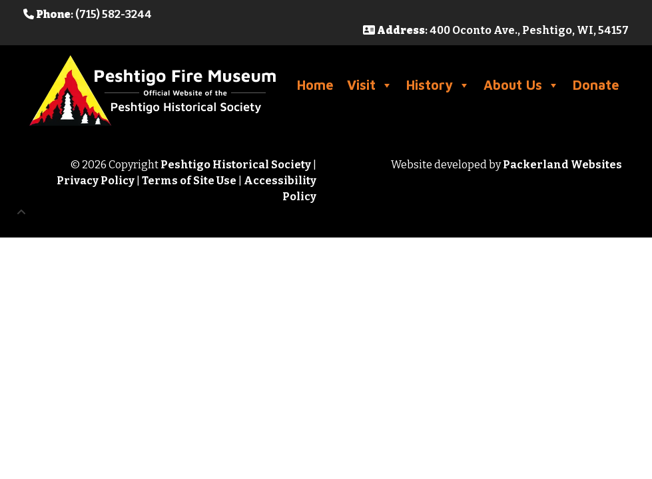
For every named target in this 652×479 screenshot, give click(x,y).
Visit (370, 85)
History (438, 85)
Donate (596, 84)
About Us (521, 85)
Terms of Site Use (189, 180)
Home (315, 84)
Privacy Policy (96, 180)
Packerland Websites (562, 164)
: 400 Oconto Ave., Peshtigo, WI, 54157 (496, 30)
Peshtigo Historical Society (236, 164)
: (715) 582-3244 (87, 14)
